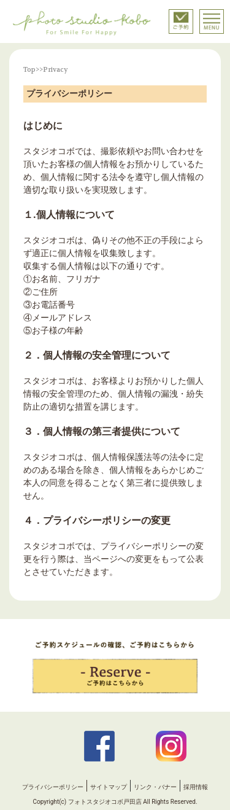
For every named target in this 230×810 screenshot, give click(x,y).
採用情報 (195, 787)
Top (29, 69)
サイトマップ (108, 787)
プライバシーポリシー (52, 787)
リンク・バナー (155, 787)
